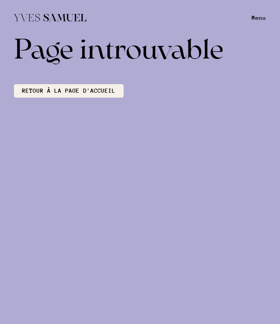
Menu (259, 17)
